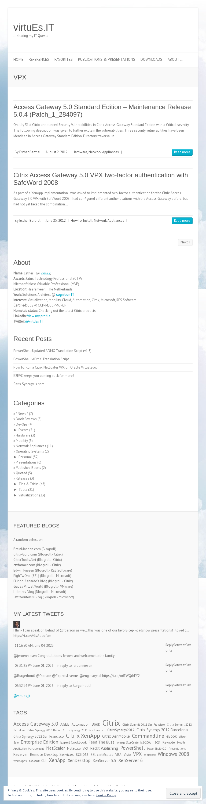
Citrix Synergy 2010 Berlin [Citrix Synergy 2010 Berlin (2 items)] (44, 730)
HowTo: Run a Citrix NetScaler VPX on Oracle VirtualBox (55, 367)
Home (18, 59)
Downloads (151, 59)
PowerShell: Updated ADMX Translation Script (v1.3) (52, 351)
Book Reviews (26, 419)
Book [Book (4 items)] (96, 724)
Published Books (28, 467)
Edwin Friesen (23, 570)
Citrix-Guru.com (25, 554)
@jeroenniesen (25, 655)
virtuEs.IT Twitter (163, 28)
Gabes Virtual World (28, 586)
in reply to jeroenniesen (74, 665)
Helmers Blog (23, 591)
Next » (185, 242)
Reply (169, 645)
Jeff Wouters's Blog (27, 597)
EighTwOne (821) (26, 575)
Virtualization (28, 495)
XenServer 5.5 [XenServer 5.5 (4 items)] (104, 760)
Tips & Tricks (29, 484)
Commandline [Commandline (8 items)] (148, 735)
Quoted (21, 473)
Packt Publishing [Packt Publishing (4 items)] (104, 748)
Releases (22, 478)
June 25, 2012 (56, 220)
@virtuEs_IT (34, 321)
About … (175, 59)
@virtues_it (21, 696)
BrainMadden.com (27, 549)
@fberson (67, 630)
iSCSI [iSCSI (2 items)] (157, 742)
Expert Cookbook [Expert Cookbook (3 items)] (73, 742)
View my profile (38, 316)
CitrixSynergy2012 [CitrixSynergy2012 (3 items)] (120, 730)
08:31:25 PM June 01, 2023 (34, 665)
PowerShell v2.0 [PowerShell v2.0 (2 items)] (157, 749)
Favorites (63, 59)
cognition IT (65, 294)
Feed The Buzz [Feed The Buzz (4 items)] (101, 742)
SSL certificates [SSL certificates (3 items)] (102, 754)
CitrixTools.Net (24, 559)
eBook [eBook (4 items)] (171, 736)
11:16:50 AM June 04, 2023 (34, 645)
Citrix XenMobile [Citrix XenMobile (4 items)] (116, 736)
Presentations (26, 462)
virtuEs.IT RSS (179, 28)
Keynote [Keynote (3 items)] (169, 742)
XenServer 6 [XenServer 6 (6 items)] (130, 760)
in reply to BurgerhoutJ (74, 685)
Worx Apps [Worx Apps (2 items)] (20, 761)
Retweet (180, 645)
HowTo (76, 220)
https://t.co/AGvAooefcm (32, 635)
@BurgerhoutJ (24, 675)
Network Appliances (104, 152)
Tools (23, 489)
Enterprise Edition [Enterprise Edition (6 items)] (39, 742)
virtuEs (45, 273)
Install (88, 220)
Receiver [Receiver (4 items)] (20, 754)
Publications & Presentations (106, 59)
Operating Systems (30, 451)
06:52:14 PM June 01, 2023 (34, 685)
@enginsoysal (90, 675)
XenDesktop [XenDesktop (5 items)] (79, 760)
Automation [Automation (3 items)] (81, 724)
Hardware (80, 152)
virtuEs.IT (33, 27)
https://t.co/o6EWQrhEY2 (121, 675)
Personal (25, 457)
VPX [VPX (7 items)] (137, 754)
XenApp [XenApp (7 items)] (57, 760)
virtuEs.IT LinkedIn (171, 28)
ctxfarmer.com (24, 565)
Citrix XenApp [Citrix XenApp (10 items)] (83, 735)
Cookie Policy (106, 795)
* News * (22, 413)
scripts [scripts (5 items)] (82, 754)
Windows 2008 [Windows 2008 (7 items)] (173, 754)
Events (23, 430)
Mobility (22, 440)
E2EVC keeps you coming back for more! (43, 375)
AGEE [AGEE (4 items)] (64, 724)
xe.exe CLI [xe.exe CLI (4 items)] (38, 760)
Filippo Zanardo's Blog (30, 581)
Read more (182, 152)
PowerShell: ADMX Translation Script (41, 359)
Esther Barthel (30, 152)
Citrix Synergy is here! (29, 384)
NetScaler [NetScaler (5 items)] (55, 748)
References (39, 59)
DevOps (22, 424)
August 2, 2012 (57, 152)
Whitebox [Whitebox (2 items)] (150, 755)
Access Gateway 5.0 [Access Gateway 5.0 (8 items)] (35, 723)
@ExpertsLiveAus (65, 675)
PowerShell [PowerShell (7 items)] (132, 748)
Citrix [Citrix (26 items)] (111, 723)
